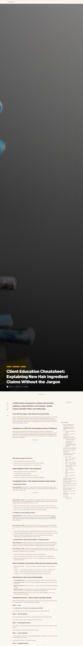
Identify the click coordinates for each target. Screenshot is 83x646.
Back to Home (10, 1)
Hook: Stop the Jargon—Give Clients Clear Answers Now (68, 446)
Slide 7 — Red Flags (69, 488)
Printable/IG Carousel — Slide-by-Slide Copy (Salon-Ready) (69, 475)
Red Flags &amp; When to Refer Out (70, 504)
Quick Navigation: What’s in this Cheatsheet (69, 455)
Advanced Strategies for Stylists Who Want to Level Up (69, 509)
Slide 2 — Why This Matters (70, 478)
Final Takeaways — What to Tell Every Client (69, 515)
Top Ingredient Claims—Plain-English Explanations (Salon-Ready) (69, 458)
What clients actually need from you (70, 452)
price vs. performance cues (35, 467)
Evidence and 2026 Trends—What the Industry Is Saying (69, 499)
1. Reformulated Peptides (69, 460)
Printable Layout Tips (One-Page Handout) (69, 512)
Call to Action (65, 517)
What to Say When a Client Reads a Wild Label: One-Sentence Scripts (69, 469)
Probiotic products (29, 527)
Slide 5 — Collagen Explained (70, 484)
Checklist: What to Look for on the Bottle (69, 507)
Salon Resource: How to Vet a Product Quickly (68, 472)
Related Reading (68, 518)
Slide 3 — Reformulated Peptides (69, 481)
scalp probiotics (20, 420)
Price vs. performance (19, 595)
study (30, 576)
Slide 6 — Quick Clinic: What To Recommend (70, 487)
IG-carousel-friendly (41, 422)
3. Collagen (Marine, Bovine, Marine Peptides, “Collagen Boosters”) (70, 466)
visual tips (35, 478)
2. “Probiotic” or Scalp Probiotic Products (69, 462)
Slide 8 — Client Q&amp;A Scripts (70, 491)
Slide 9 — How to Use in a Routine (70, 494)
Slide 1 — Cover (68, 476)
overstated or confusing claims (36, 438)
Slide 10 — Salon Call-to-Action (70, 497)
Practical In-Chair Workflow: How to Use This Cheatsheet (70, 502)
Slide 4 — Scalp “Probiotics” (70, 482)
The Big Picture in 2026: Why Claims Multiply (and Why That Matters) (68, 449)
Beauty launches (16, 433)
